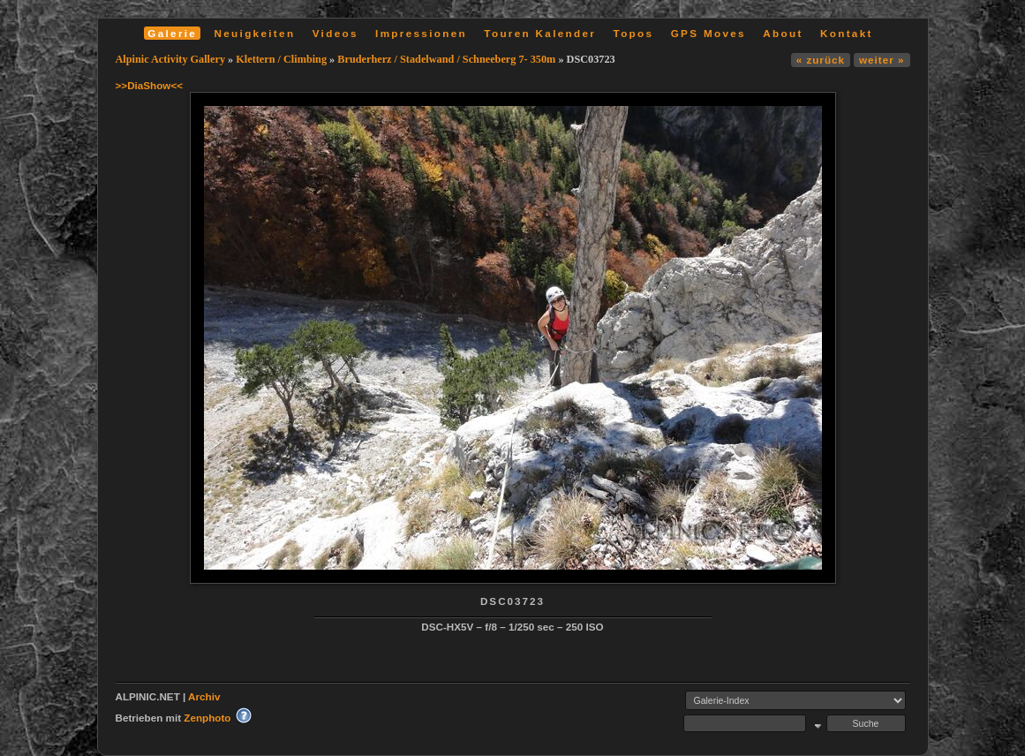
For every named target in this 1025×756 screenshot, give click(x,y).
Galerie (172, 33)
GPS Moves (708, 33)
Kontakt (846, 33)
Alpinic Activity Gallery (171, 59)
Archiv (204, 696)
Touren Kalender (540, 33)
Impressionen (421, 33)
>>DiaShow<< (150, 85)
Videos (335, 33)
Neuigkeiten (255, 33)
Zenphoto (207, 717)
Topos (634, 33)
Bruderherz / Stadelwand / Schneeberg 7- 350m (446, 59)
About (783, 33)
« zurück (820, 59)
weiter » (881, 59)
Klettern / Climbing (281, 59)
